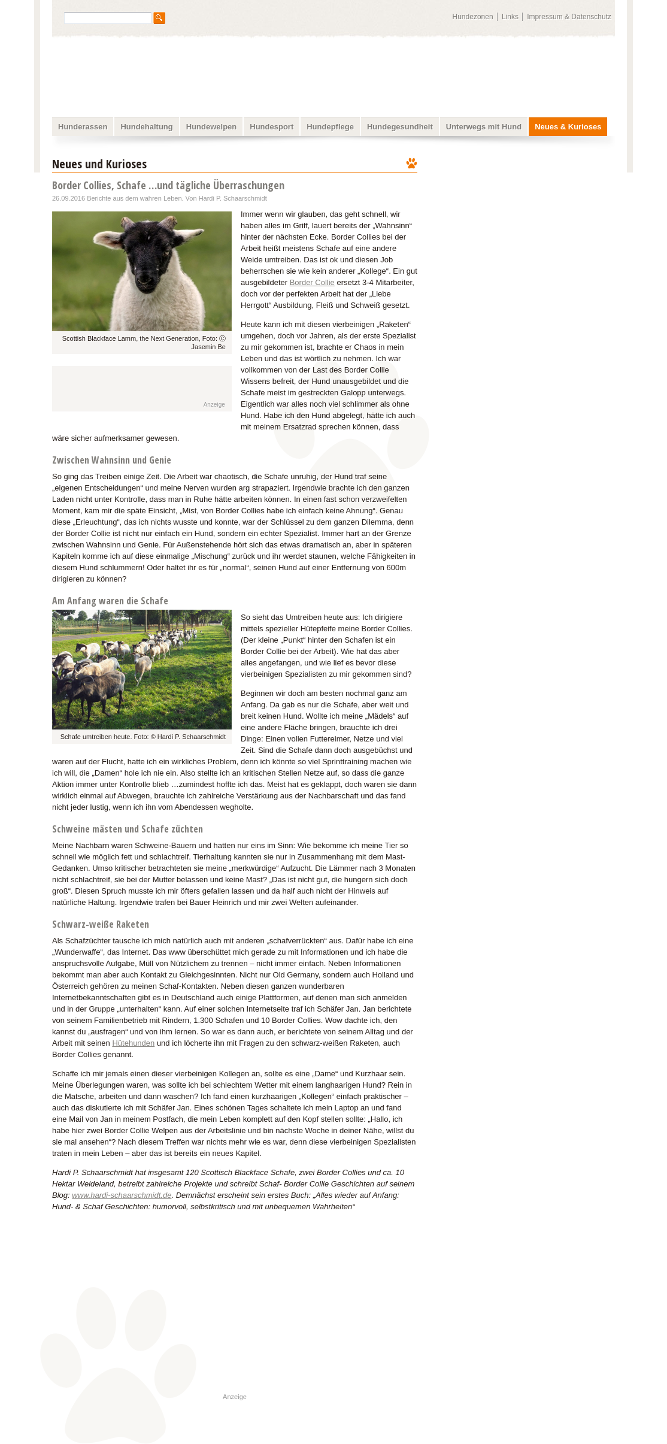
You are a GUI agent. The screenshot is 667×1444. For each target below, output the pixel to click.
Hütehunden (133, 1043)
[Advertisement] (524, 230)
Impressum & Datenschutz (569, 17)
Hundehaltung (146, 126)
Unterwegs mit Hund (484, 126)
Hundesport (271, 126)
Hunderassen (82, 126)
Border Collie (312, 282)
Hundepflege (330, 126)
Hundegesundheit (400, 126)
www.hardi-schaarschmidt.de (121, 1195)
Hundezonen (473, 17)
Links (510, 17)
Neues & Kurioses (568, 126)
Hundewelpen (211, 126)
